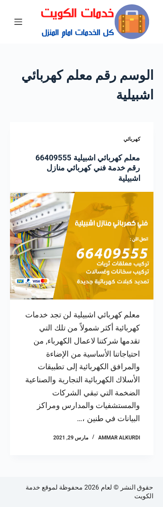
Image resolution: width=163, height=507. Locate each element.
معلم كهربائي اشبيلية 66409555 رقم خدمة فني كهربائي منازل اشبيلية (87, 168)
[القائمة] (18, 22)
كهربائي (131, 139)
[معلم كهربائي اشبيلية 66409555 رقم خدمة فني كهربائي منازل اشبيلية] (81, 246)
